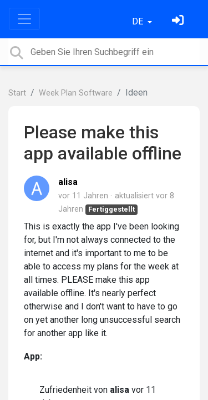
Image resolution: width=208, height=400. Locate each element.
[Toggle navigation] (24, 19)
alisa (68, 182)
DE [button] (138, 21)
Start (17, 93)
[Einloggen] (179, 21)
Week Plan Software (76, 93)
